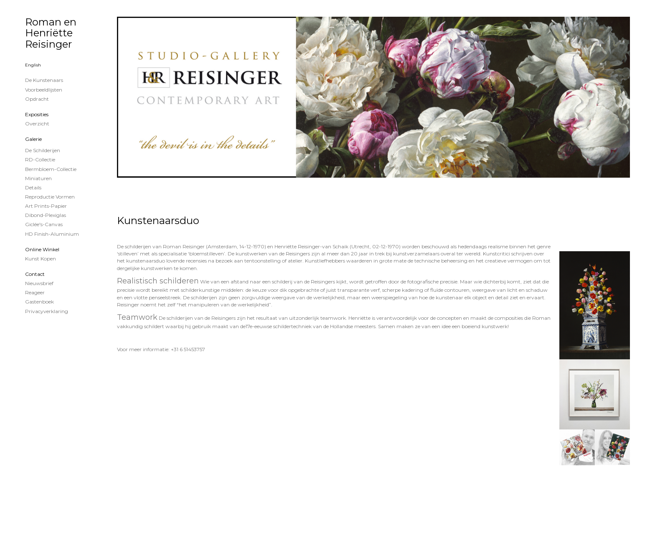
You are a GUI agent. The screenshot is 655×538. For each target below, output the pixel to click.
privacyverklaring (46, 311)
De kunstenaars (44, 80)
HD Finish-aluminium (52, 234)
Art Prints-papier (46, 206)
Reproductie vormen (50, 197)
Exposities (36, 114)
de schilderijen (42, 150)
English (33, 65)
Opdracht (37, 99)
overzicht (37, 123)
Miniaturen (38, 178)
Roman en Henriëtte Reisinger (50, 33)
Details (33, 187)
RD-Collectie (40, 159)
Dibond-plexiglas (45, 215)
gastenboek (39, 301)
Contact (35, 274)
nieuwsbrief (39, 283)
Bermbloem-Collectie (50, 169)
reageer (35, 292)
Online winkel (42, 249)
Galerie (33, 139)
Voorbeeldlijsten (43, 90)
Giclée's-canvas (44, 224)
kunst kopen (40, 258)
